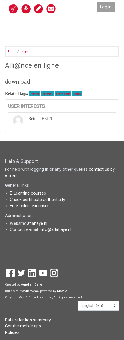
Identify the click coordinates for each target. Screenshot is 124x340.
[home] (45, 8)
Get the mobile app (23, 326)
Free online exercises (29, 205)
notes (77, 93)
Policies (12, 332)
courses (47, 93)
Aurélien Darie (31, 284)
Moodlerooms (29, 291)
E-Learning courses (28, 193)
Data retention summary (28, 320)
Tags (24, 51)
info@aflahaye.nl (55, 229)
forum (35, 93)
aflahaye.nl (37, 223)
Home (11, 51)
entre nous (63, 93)
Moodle (62, 291)
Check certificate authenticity (37, 199)
